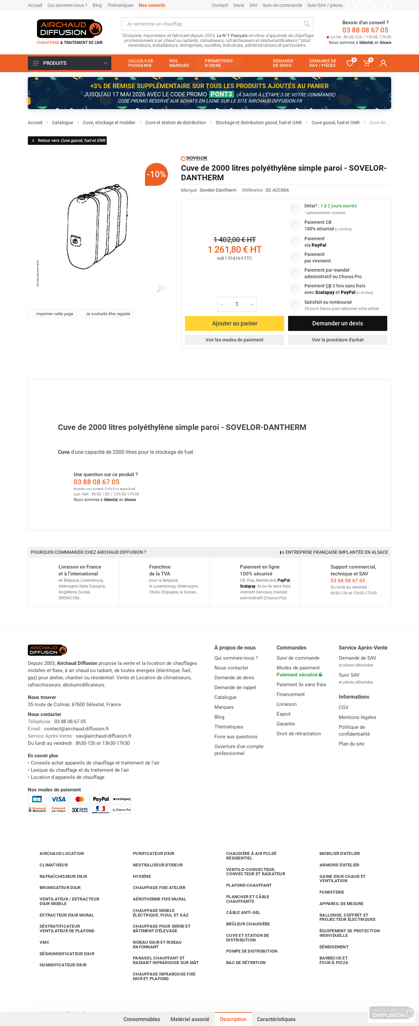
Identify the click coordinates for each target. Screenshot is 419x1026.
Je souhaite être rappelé (104, 313)
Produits (70, 63)
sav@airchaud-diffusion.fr (104, 736)
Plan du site (351, 744)
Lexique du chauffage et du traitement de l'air (80, 770)
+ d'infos (343, 229)
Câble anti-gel (238, 912)
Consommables (141, 1016)
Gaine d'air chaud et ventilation (338, 878)
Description (233, 1019)
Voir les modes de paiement (235, 339)
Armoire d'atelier (334, 865)
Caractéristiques (276, 1019)
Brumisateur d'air (55, 887)
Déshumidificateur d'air (62, 954)
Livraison (287, 704)
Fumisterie (327, 892)
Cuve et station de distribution (242, 937)
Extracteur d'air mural (62, 915)
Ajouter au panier (234, 323)
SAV (253, 5)
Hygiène (137, 876)
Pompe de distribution (246, 951)
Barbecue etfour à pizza (329, 960)
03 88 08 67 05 (365, 30)
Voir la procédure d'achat (338, 339)
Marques (224, 707)
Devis (238, 5)
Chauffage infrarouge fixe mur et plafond (159, 976)
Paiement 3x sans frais (301, 684)
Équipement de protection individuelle (345, 933)
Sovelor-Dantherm (218, 190)
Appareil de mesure (337, 903)
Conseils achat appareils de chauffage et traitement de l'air (95, 763)
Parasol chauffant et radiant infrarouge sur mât (161, 960)
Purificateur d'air (148, 853)
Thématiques (120, 5)
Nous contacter (231, 668)
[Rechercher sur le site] (210, 24)
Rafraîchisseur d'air (58, 876)
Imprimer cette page (51, 313)
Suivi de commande (282, 5)
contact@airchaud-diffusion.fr (76, 729)
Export (284, 714)
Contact (220, 5)
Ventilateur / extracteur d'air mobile (64, 901)
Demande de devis (234, 678)
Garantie (286, 724)
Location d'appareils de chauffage (67, 777)
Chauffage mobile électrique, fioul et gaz (156, 913)
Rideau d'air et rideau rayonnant (152, 944)
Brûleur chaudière (243, 924)
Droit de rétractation (299, 734)
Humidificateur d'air (58, 965)
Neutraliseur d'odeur (153, 865)
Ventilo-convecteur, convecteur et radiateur (250, 872)
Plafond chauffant (244, 885)
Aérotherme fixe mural (154, 899)
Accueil (35, 5)
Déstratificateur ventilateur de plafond (62, 928)
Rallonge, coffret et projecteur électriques (343, 917)
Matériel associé (190, 1019)
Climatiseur (49, 865)
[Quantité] (237, 304)
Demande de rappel (235, 687)
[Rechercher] (307, 24)
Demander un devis (337, 323)
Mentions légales (357, 717)
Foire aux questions (236, 737)
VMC (39, 942)
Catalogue (225, 697)
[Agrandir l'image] (160, 289)
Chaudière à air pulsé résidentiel (246, 856)
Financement (291, 694)
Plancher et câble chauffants (242, 899)
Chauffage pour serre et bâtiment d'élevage (157, 928)
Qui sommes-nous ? (67, 5)
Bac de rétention (240, 962)
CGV (344, 707)
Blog (97, 5)
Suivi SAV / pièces (325, 5)
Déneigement (329, 947)
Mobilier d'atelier (335, 853)
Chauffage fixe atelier (154, 887)
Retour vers (68, 140)
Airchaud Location (57, 853)
